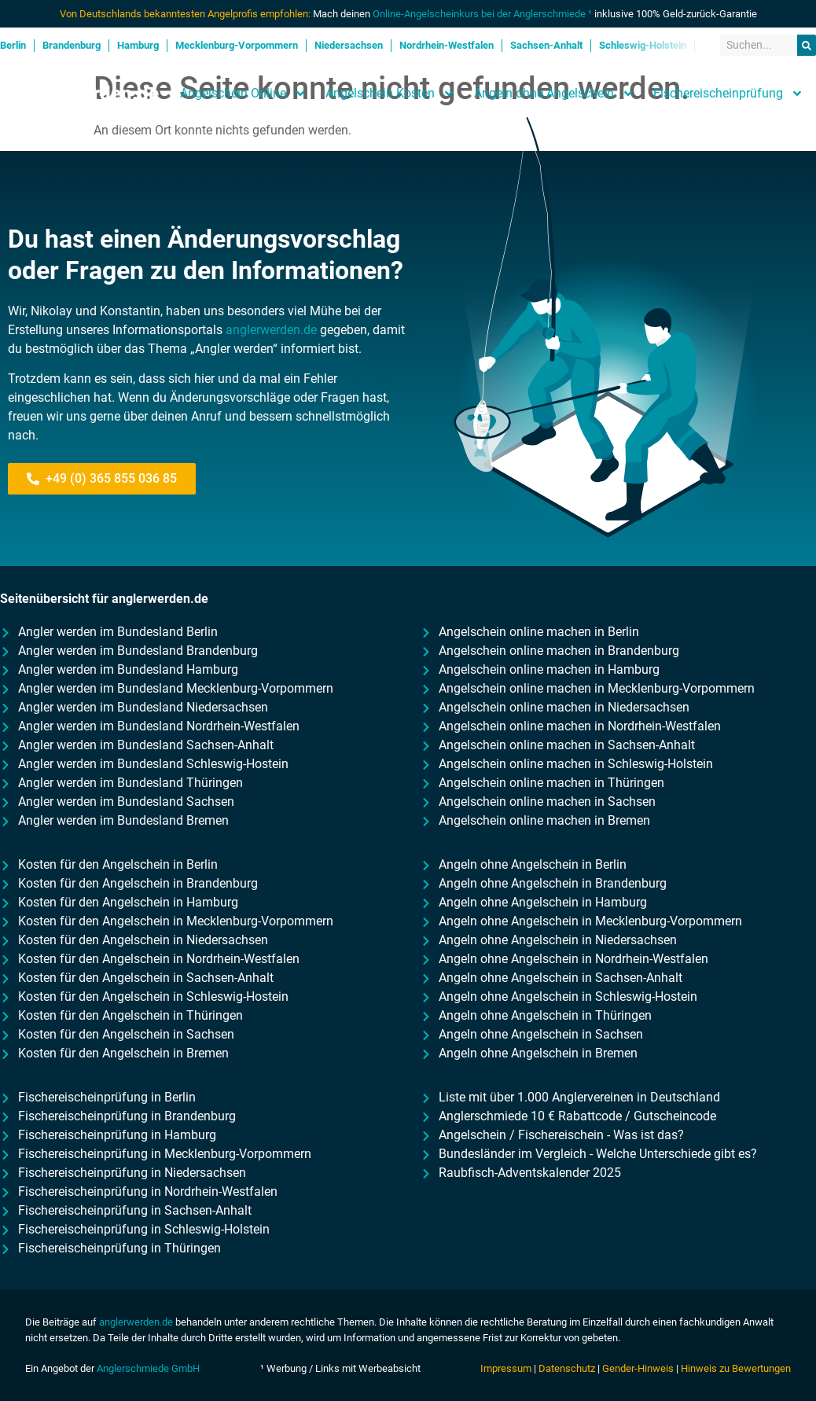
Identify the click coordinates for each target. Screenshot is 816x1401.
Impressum (505, 1368)
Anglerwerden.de (86, 94)
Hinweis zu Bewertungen (736, 1368)
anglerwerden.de (271, 329)
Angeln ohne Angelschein (554, 93)
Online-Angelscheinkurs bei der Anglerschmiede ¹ (482, 14)
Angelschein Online (243, 93)
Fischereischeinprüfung (728, 93)
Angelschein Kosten (390, 93)
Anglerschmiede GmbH (148, 1368)
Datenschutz (566, 1368)
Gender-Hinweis (638, 1368)
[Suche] (806, 45)
